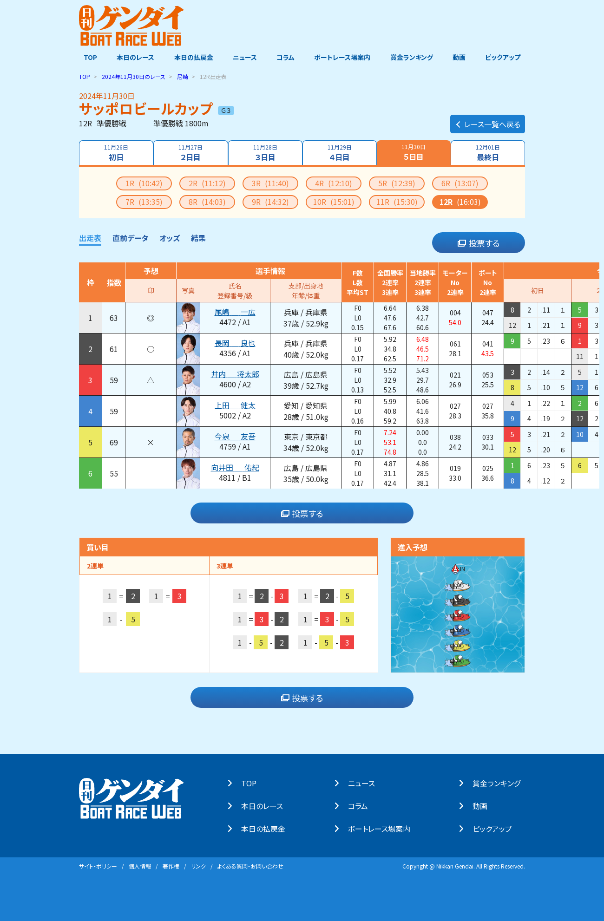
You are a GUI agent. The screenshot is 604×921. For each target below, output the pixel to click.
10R (334, 201)
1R (144, 182)
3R (270, 182)
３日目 (264, 152)
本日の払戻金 (191, 57)
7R (144, 201)
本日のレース (132, 57)
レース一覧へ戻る (487, 118)
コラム (285, 57)
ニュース (243, 57)
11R (397, 201)
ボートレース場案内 (343, 57)
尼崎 (182, 76)
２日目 (190, 152)
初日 (115, 152)
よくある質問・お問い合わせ (250, 865)
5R (396, 182)
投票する (479, 242)
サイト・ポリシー (98, 865)
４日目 (340, 152)
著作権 (171, 865)
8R (207, 201)
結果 (198, 237)
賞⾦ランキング (501, 782)
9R (270, 201)
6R (460, 182)
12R (460, 201)
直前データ (130, 237)
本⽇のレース (267, 805)
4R (333, 182)
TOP (85, 57)
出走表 (90, 237)
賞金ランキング (414, 57)
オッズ (169, 237)
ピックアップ (507, 57)
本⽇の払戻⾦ (268, 828)
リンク (198, 865)
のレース (133, 76)
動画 (462, 57)
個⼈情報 (140, 865)
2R (207, 182)
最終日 (488, 152)
